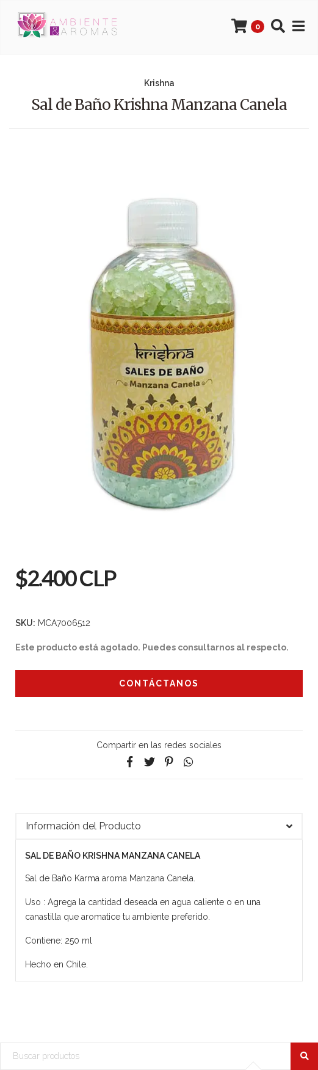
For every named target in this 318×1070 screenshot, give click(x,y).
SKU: (25, 623)
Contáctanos (159, 683)
